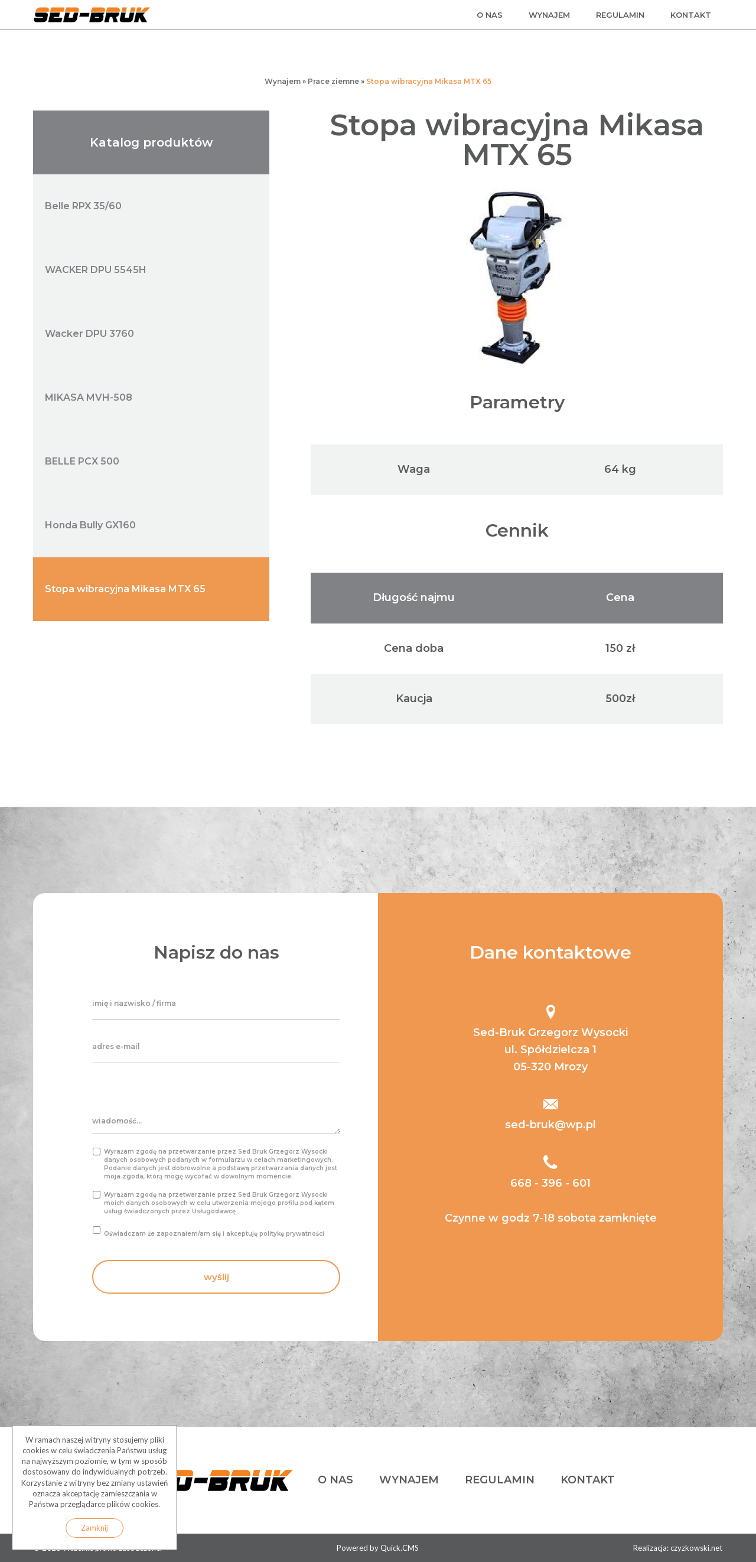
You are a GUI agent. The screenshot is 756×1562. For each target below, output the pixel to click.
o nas (490, 15)
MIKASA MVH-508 (88, 397)
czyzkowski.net (696, 1548)
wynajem (549, 15)
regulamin (620, 15)
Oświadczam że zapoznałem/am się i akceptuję (214, 1234)
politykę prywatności (291, 1234)
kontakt (690, 15)
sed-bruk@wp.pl (550, 1124)
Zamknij (94, 1527)
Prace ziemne (333, 81)
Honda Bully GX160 (90, 525)
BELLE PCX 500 (82, 461)
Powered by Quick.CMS (378, 1548)
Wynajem (283, 81)
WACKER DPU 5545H (95, 269)
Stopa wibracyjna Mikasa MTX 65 (428, 81)
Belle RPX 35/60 (83, 206)
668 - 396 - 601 (550, 1183)
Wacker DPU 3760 (89, 333)
